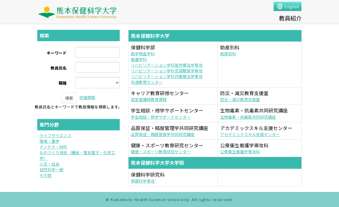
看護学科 (139, 59)
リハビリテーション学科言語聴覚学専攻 (166, 71)
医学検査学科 (143, 54)
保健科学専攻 (143, 181)
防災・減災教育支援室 (240, 99)
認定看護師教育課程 (149, 99)
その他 (45, 175)
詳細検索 (87, 97)
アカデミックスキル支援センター (250, 134)
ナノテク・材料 (53, 147)
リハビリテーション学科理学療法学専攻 (166, 65)
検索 (69, 98)
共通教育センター (147, 82)
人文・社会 (49, 164)
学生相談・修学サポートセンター (161, 117)
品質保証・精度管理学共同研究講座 (163, 134)
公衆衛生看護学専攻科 (240, 151)
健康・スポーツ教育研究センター (161, 151)
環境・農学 (49, 141)
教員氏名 (59, 68)
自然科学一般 (51, 169)
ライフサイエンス (55, 135)
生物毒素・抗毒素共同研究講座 (248, 117)
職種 (63, 83)
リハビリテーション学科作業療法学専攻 (166, 76)
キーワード (57, 53)
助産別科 (228, 54)
